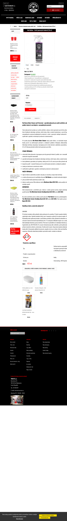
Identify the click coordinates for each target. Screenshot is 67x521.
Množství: (28, 102)
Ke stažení (28, 364)
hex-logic (13, 77)
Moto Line (24, 21)
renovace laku (14, 75)
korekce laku (13, 88)
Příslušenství (56, 18)
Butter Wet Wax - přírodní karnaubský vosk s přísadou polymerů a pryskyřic (15, 155)
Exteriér (39, 18)
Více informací (19, 518)
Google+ (37, 65)
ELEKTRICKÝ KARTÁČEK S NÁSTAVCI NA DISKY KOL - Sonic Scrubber (28, 312)
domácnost (13, 86)
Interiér (47, 18)
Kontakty (28, 356)
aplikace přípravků (14, 72)
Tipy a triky (33, 21)
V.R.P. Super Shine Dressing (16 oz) (13, 217)
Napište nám (6, 3)
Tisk (28, 68)
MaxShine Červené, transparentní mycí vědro (14, 45)
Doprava (28, 361)
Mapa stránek (29, 369)
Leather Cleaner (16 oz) (14, 175)
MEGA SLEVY (42, 21)
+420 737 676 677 (8, 6)
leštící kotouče (14, 79)
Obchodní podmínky (30, 353)
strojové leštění (14, 83)
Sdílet (31, 65)
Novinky (28, 345)
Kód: (25, 71)
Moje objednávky (46, 342)
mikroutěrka (13, 81)
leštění (17, 77)
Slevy (13, 31)
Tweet (27, 65)
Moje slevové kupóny (47, 353)
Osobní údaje (45, 350)
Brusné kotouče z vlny (15, 361)
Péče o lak (19, 18)
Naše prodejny (29, 350)
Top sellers (28, 347)
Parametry (37, 118)
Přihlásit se (61, 3)
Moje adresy (45, 347)
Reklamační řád (29, 367)
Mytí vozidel (10, 18)
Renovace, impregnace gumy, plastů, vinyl (27, 26)
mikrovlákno (13, 90)
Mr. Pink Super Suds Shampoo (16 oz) (14, 135)
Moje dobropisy (46, 345)
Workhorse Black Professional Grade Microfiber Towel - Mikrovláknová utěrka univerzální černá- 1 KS (14, 113)
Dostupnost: (27, 74)
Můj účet (44, 339)
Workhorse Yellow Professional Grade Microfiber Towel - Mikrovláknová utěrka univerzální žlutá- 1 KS (14, 195)
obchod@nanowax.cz (19, 390)
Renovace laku (29, 18)
